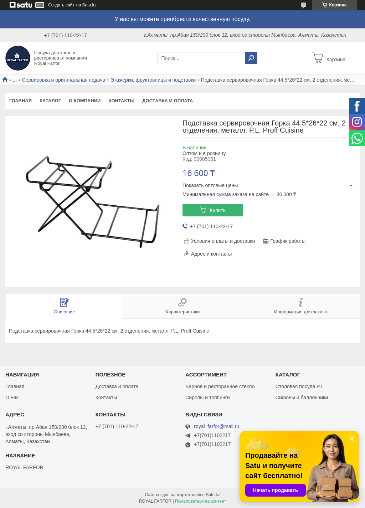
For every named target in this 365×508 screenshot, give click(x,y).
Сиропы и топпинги (207, 397)
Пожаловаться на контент (200, 501)
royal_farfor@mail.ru (216, 426)
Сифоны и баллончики (302, 397)
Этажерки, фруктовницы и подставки (153, 80)
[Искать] (251, 58)
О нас (12, 397)
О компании (85, 100)
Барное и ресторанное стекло (220, 386)
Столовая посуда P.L (299, 386)
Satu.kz (213, 494)
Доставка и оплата (167, 100)
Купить (218, 210)
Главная (20, 100)
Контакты (121, 100)
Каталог (50, 100)
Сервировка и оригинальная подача (64, 80)
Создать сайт (61, 4)
